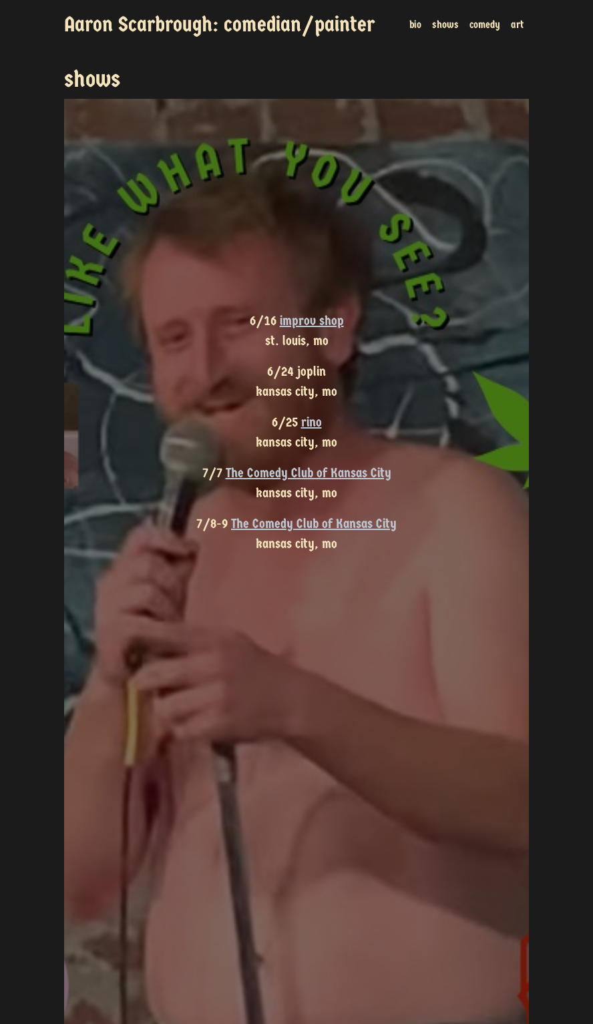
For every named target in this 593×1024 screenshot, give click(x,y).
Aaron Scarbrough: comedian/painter (219, 24)
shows (445, 24)
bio (415, 24)
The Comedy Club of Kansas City (308, 473)
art (517, 24)
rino (311, 422)
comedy (484, 24)
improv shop (312, 320)
